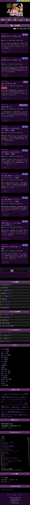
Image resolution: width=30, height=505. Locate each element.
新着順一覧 (5, 320)
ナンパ (2, 363)
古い (18, 28)
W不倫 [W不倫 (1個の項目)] (21, 394)
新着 (14, 28)
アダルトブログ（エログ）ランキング (10, 451)
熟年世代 (3, 357)
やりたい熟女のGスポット (8, 449)
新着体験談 (5, 287)
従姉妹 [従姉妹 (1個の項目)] (5, 409)
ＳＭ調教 (3, 377)
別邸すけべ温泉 (5, 453)
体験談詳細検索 (5, 307)
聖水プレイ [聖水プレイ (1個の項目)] (26, 412)
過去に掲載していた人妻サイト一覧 (9, 479)
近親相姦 (3, 365)
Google (3, 438)
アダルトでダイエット (7, 462)
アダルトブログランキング (7, 489)
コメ (28, 28)
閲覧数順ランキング (6, 293)
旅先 (2, 383)
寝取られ (3, 375)
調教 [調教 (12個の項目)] (22, 415)
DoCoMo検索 (5, 443)
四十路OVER (5, 463)
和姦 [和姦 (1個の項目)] (10, 407)
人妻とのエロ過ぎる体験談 (8, 325)
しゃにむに (4, 456)
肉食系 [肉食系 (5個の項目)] (16, 415)
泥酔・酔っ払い (4, 371)
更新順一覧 (5, 323)
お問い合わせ (20, 494)
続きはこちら (3, 467)
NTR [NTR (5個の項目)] (13, 394)
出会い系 (3, 361)
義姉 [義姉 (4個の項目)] (21, 412)
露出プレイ (3, 381)
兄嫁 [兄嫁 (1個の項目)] (16, 404)
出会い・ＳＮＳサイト (7, 341)
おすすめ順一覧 (5, 317)
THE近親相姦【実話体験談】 (8, 446)
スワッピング (4, 351)
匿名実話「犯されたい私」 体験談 (9, 458)
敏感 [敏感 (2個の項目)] (11, 409)
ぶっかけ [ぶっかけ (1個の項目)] (7, 399)
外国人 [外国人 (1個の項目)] (20, 407)
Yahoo (3, 439)
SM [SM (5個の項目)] (17, 394)
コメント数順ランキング (7, 296)
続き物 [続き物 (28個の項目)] (13, 412)
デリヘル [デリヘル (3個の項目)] (24, 402)
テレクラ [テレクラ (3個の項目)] (18, 402)
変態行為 (3, 369)
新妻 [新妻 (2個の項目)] (15, 409)
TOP (8, 494)
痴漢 (2, 367)
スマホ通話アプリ (6, 338)
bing (3, 441)
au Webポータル (5, 448)
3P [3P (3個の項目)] (2, 394)
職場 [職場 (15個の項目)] (4, 415)
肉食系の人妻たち (5, 379)
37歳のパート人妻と (7, 427)
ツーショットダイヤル (7, 332)
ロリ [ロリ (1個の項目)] (13, 404)
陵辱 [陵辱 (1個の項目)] (6, 416)
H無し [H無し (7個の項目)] (7, 394)
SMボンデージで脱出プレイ (8, 445)
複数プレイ (3, 353)
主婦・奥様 (3, 385)
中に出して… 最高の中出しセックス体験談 (11, 461)
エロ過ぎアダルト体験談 (7, 442)
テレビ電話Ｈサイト (6, 335)
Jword (3, 455)
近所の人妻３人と (7, 106)
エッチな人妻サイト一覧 (7, 314)
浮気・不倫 (3, 349)
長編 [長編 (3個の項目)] (3, 416)
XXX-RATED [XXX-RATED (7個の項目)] (15, 397)
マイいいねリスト (6, 304)
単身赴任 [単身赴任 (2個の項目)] (21, 404)
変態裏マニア (5, 465)
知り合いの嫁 (5, 459)
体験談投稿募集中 (6, 284)
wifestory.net (15, 501)
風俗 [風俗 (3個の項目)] (10, 416)
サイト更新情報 (4, 477)
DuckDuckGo (5, 452)
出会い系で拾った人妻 (8, 83)
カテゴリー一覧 (5, 302)
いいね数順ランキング (7, 290)
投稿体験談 (4, 299)
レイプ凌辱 (3, 359)
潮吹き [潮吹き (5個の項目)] (20, 409)
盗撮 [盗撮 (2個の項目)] (24, 409)
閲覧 (21, 28)
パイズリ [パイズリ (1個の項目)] (5, 404)
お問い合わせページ (5, 481)
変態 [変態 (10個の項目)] (15, 407)
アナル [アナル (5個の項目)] (13, 399)
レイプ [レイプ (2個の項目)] (10, 404)
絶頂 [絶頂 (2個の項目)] (6, 412)
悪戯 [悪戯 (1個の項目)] (8, 409)
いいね (25, 28)
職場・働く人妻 (4, 355)
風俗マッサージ (4, 373)
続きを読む (5, 51)
